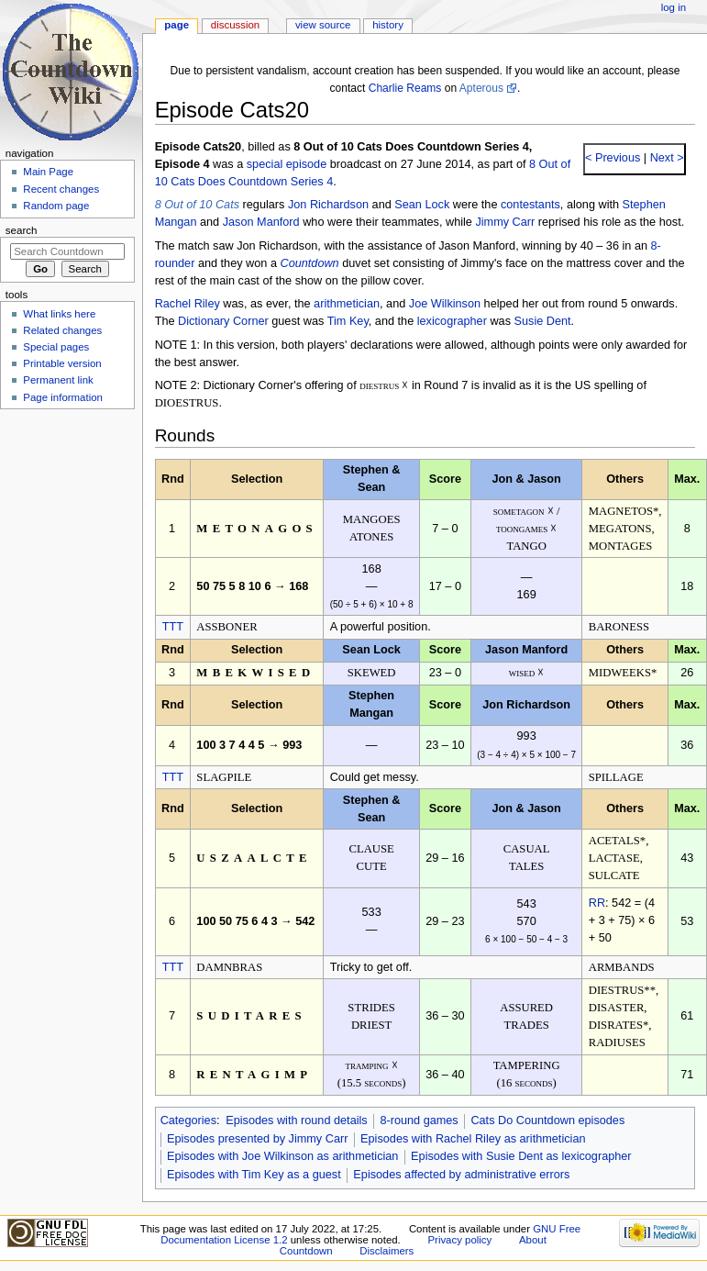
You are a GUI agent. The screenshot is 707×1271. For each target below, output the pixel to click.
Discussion (235, 24)
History (387, 24)
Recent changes (61, 189)
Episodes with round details (296, 1120)
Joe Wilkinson (445, 303)
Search (22, 230)
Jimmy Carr (505, 222)
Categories (188, 1120)
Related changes (62, 330)
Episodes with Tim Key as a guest (254, 1174)
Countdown (309, 263)
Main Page (48, 171)
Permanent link (58, 379)
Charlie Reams (405, 88)
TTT (172, 626)
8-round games (419, 1120)
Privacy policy (459, 1239)
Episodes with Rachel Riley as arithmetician (472, 1138)
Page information (63, 397)
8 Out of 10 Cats (197, 204)
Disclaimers (386, 1250)
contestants (530, 204)
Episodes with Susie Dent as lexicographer (521, 1156)
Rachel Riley (187, 303)
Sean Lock (421, 204)
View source (322, 24)
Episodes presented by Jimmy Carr (257, 1138)
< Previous (612, 157)
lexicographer (452, 321)
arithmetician (347, 303)
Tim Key (348, 321)
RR (597, 903)
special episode (286, 164)
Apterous (481, 88)
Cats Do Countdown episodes (547, 1120)
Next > (665, 157)
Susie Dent (542, 321)
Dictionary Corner (223, 321)
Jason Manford (261, 222)
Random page (56, 205)
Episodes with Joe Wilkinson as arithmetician (282, 1156)
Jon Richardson (328, 204)
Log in (673, 7)
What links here (59, 313)
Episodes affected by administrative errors (461, 1174)
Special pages (56, 346)
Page (176, 24)
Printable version (62, 363)
